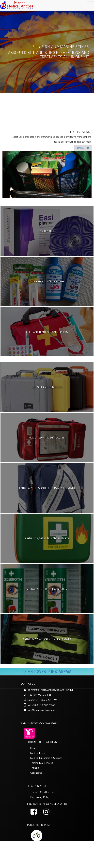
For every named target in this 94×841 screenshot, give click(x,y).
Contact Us (83, 149)
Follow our (47, 672)
